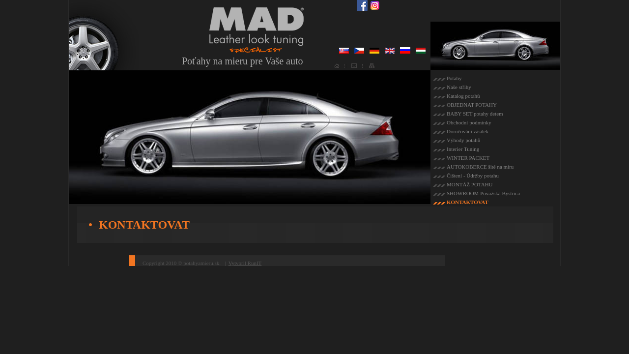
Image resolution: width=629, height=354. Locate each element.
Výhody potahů (463, 140)
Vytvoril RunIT (245, 263)
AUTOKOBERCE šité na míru (480, 167)
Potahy (454, 78)
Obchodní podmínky (469, 122)
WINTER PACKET (468, 158)
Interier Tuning (463, 149)
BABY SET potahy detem (475, 114)
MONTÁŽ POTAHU (470, 184)
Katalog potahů (463, 96)
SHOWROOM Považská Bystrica (483, 193)
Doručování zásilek (467, 131)
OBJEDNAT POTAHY (472, 105)
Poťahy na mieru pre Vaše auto (242, 61)
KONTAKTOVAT (467, 202)
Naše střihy (459, 87)
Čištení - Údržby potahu (473, 175)
